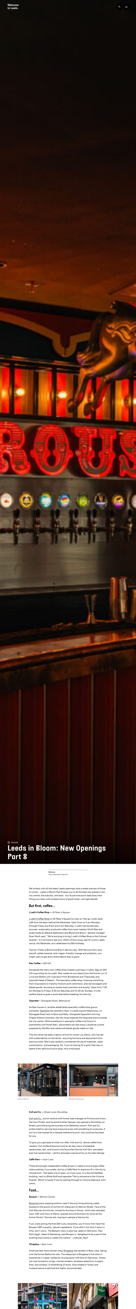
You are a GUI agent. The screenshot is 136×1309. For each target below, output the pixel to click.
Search (118, 6)
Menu (125, 6)
